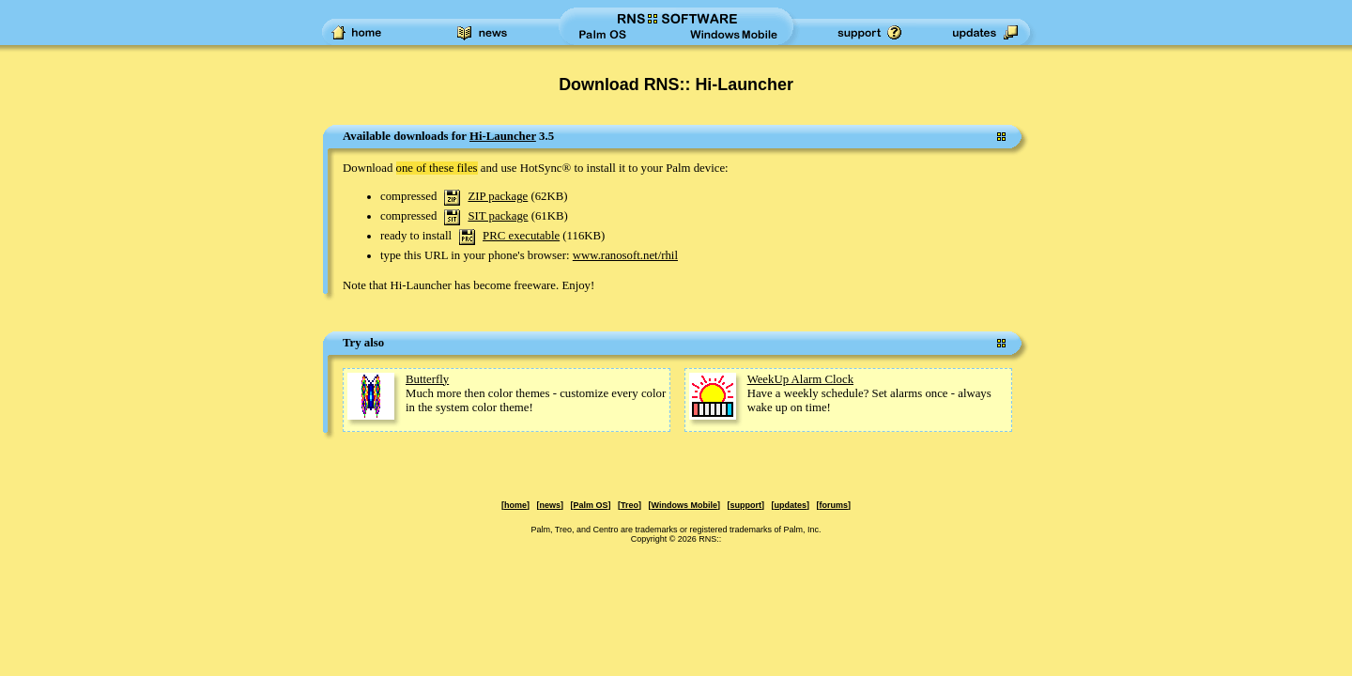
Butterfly (427, 379)
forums (833, 505)
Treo (629, 505)
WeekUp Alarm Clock (800, 379)
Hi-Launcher (502, 136)
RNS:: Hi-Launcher (718, 84)
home (515, 505)
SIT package (498, 216)
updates (790, 505)
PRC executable (521, 235)
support (745, 505)
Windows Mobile (684, 505)
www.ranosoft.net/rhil (625, 255)
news (550, 505)
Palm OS (591, 505)
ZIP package (498, 196)
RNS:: (710, 539)
